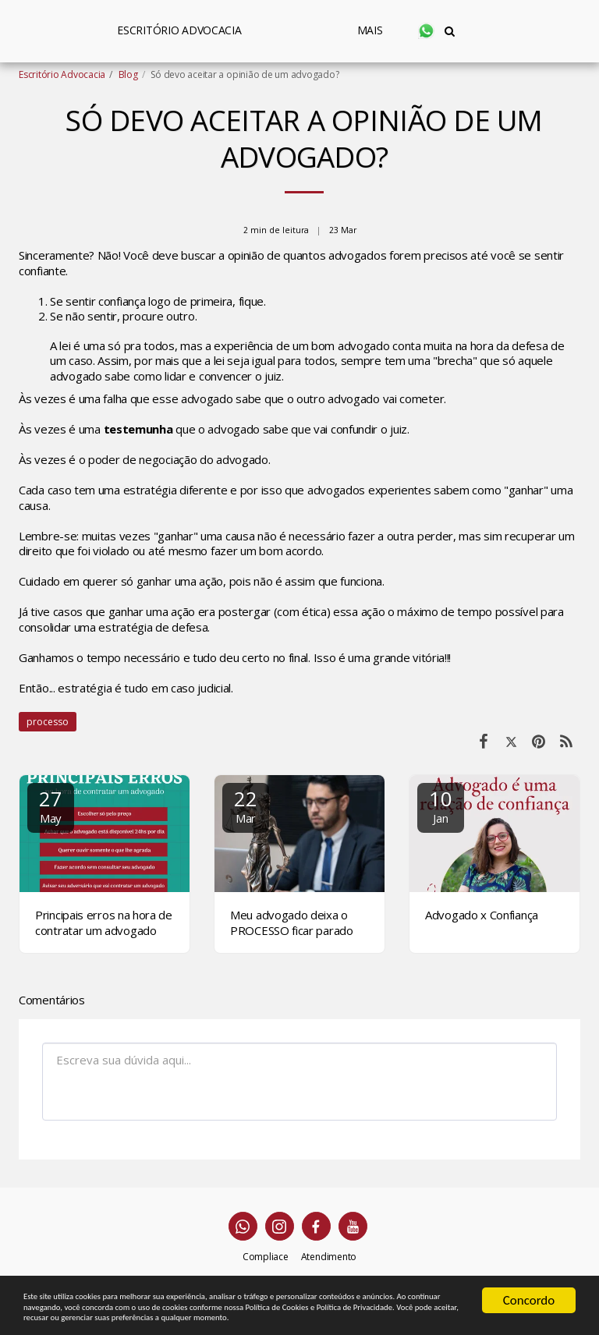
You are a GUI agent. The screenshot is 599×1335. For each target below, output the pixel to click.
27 (50, 805)
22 (245, 805)
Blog (128, 74)
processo (48, 721)
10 (440, 805)
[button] (488, 31)
